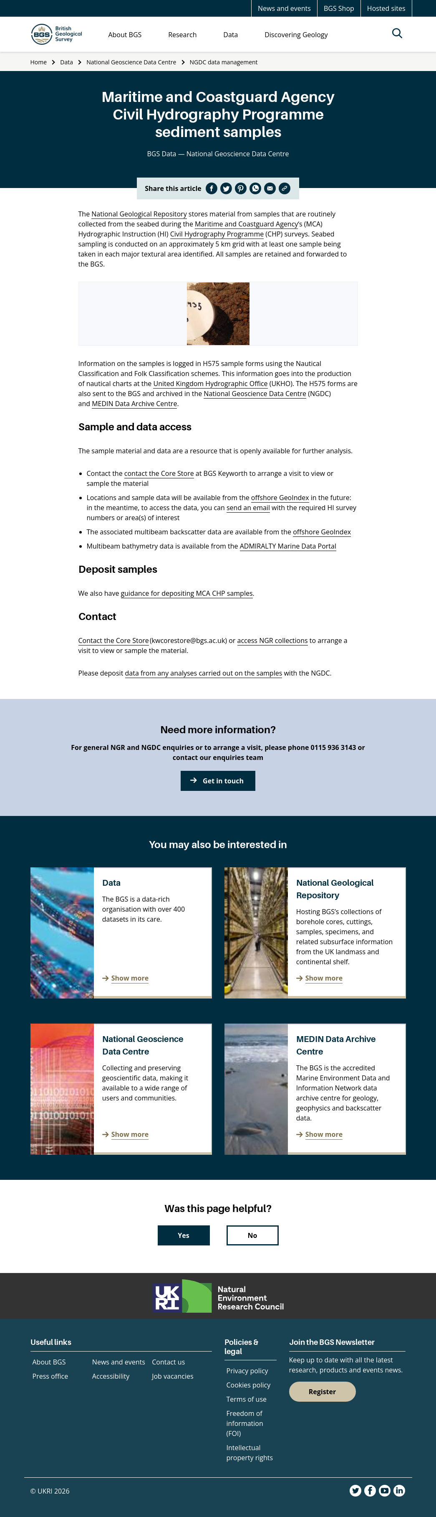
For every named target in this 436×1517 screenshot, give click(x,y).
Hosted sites (386, 8)
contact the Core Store (159, 473)
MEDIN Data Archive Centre (134, 403)
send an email (248, 507)
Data (66, 62)
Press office (50, 1376)
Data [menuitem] (230, 34)
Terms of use (247, 1399)
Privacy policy (247, 1370)
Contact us (168, 1362)
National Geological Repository (138, 214)
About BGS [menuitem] (124, 34)
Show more (130, 978)
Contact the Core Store (113, 640)
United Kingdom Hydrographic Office (210, 383)
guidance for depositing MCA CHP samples (187, 593)
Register (322, 1391)
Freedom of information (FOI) (245, 1423)
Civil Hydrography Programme (217, 234)
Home (38, 62)
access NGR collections (272, 640)
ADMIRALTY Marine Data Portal (288, 546)
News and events (284, 8)
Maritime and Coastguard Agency (246, 224)
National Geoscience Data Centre (131, 62)
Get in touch (223, 780)
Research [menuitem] (182, 34)
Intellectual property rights (250, 1452)
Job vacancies (172, 1376)
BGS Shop (339, 8)
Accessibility (110, 1376)
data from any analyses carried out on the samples (203, 673)
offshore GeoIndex (280, 497)
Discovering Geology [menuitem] (296, 34)
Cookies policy (249, 1385)
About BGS (49, 1362)
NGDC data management (224, 62)
